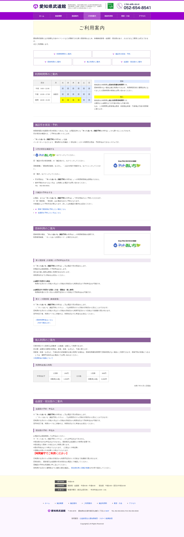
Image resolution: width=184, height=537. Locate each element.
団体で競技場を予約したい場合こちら (52, 209)
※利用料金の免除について (43, 358)
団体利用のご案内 (54, 62)
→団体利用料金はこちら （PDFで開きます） (44, 321)
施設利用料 (108, 16)
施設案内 (75, 16)
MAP (107, 511)
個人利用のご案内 (93, 62)
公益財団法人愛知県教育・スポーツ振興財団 (96, 518)
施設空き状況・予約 (122, 54)
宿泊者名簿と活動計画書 (80, 468)
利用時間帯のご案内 (64, 54)
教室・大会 (125, 16)
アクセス (142, 16)
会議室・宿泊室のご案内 (133, 62)
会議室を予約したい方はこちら (49, 213)
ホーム (41, 16)
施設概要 (58, 16)
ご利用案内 (92, 16)
